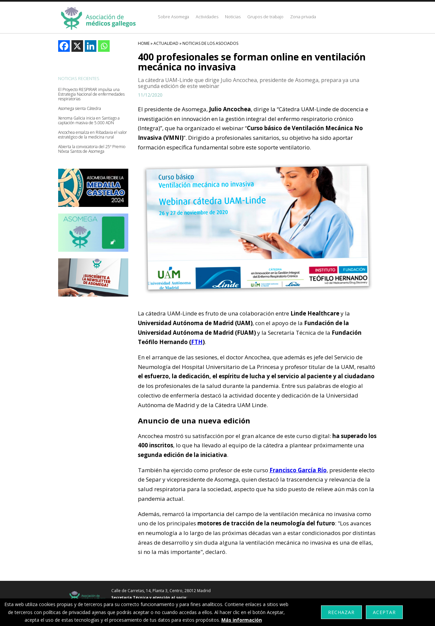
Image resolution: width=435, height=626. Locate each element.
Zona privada (303, 17)
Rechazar (341, 612)
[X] (77, 46)
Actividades (207, 17)
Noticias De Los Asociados (210, 43)
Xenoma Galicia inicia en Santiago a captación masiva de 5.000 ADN (89, 120)
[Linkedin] (90, 46)
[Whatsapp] (104, 46)
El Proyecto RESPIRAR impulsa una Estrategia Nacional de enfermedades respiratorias (91, 94)
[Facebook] (64, 46)
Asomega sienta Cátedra (79, 108)
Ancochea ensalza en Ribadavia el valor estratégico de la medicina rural (92, 134)
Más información (241, 620)
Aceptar (384, 612)
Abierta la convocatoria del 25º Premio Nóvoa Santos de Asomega (91, 149)
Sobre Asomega (173, 17)
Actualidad (166, 43)
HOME (144, 43)
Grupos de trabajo (265, 17)
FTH (197, 342)
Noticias (233, 17)
